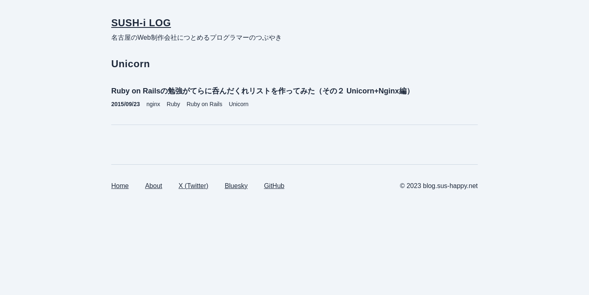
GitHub (274, 185)
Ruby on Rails (204, 104)
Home (120, 185)
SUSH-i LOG (141, 22)
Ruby (173, 104)
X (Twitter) (194, 185)
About (153, 185)
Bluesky (236, 185)
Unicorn (238, 104)
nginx (153, 104)
